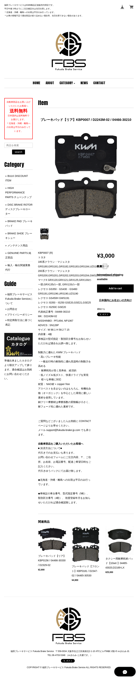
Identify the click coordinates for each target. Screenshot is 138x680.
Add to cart (115, 288)
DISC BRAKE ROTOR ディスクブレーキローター (19, 209)
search (18, 151)
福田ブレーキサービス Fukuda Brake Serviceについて (19, 299)
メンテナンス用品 (18, 245)
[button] (67, 83)
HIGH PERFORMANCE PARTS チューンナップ (18, 192)
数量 (99, 266)
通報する (101, 309)
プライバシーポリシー (19, 314)
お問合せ (12, 309)
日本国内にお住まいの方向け (115, 300)
